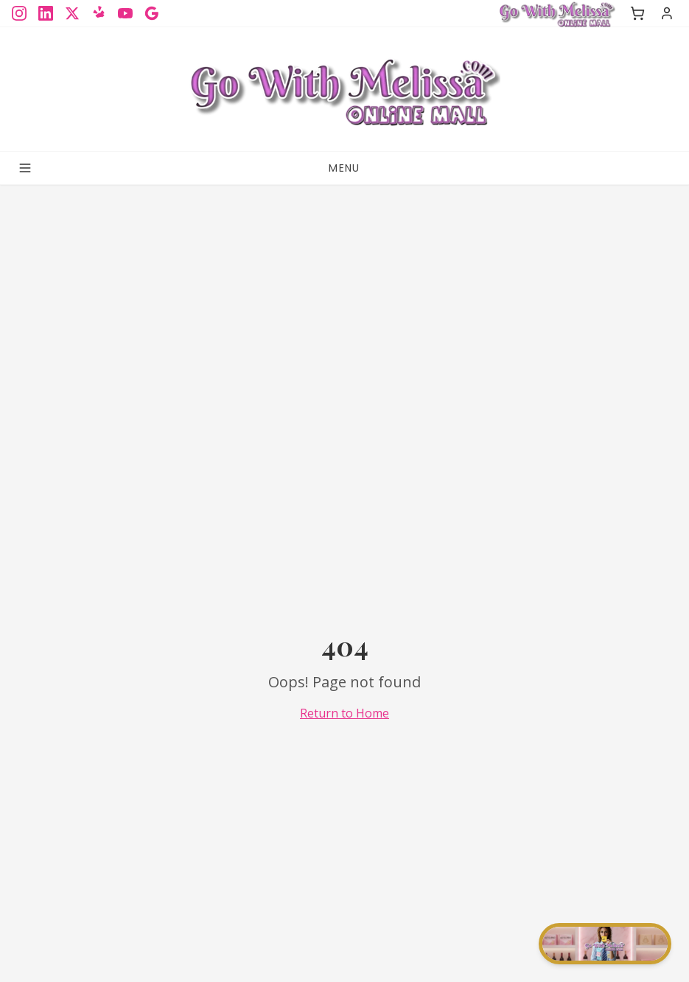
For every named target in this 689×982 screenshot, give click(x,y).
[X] (72, 13)
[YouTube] (125, 13)
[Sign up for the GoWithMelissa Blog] (344, 89)
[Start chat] (605, 943)
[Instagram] (19, 13)
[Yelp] (98, 13)
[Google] (151, 13)
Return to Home (344, 713)
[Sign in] (667, 13)
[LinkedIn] (45, 13)
